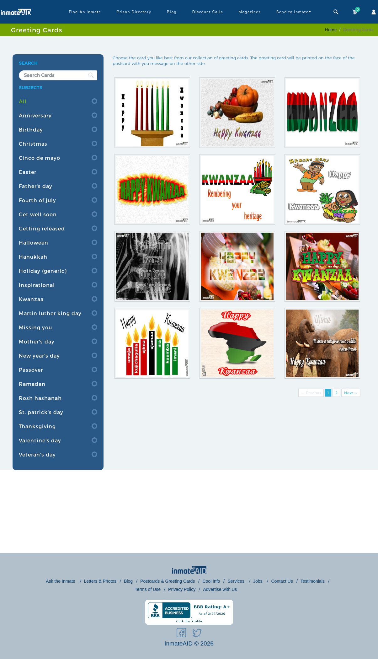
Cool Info (211, 581)
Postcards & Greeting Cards (167, 581)
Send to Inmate (293, 11)
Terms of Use (148, 589)
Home (331, 29)
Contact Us (282, 581)
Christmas (33, 144)
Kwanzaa (31, 299)
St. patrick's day (41, 412)
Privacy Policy (181, 589)
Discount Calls (207, 11)
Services (236, 581)
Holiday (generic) (43, 271)
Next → (351, 393)
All (23, 101)
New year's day (39, 356)
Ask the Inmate (61, 581)
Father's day (35, 186)
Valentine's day (40, 440)
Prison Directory (134, 11)
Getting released (42, 228)
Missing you (35, 327)
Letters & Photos (100, 581)
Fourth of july (37, 200)
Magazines (250, 11)
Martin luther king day (50, 313)
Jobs (258, 581)
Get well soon (38, 214)
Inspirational (37, 285)
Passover (31, 370)
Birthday (31, 129)
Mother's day (37, 341)
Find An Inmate (85, 11)
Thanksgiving (37, 426)
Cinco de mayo (39, 158)
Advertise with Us (220, 589)
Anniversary (35, 115)
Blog (172, 11)
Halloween (33, 243)
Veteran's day (37, 454)
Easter (27, 172)
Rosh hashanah (40, 398)
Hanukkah (33, 257)
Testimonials (313, 581)
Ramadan (32, 384)
